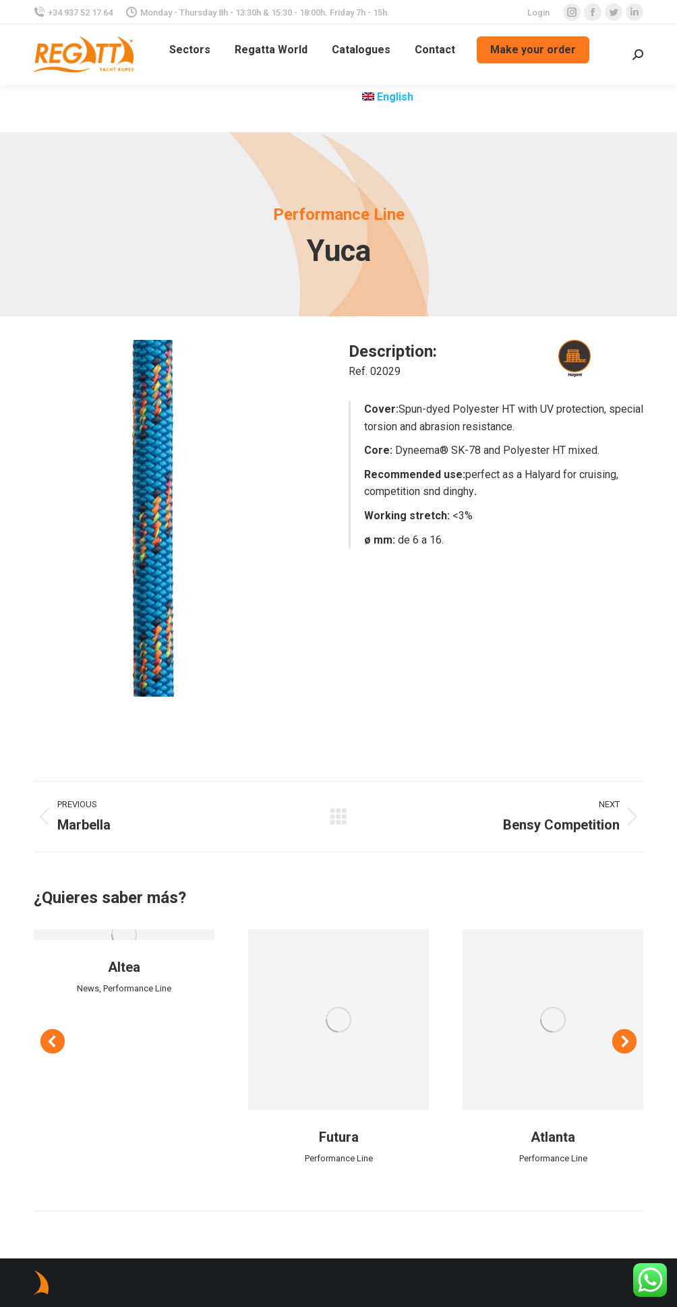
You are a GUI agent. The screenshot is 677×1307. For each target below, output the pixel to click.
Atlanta (553, 1137)
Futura (339, 1137)
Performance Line (137, 988)
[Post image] (124, 934)
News (88, 988)
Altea (124, 967)
